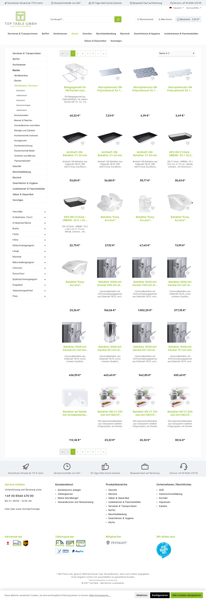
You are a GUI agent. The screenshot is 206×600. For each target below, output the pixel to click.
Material (29, 256)
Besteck (17, 177)
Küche (16, 70)
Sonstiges (18, 200)
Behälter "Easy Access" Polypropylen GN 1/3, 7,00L (180, 218)
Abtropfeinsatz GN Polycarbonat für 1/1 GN (110, 89)
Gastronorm (21, 95)
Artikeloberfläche (29, 222)
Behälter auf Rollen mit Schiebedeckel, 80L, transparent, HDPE (75, 413)
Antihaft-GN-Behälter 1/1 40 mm (110, 154)
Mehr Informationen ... (100, 595)
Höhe (29, 239)
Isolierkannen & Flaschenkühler (29, 188)
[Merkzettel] (145, 19)
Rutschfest (29, 273)
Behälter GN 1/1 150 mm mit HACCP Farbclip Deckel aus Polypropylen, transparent (145, 413)
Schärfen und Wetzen (24, 155)
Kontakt (163, 498)
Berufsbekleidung (22, 171)
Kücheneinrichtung (23, 145)
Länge (29, 251)
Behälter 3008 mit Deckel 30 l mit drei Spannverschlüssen (110, 348)
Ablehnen (141, 595)
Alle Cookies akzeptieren (186, 595)
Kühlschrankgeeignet (29, 245)
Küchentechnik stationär (26, 135)
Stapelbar (29, 284)
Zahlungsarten (65, 493)
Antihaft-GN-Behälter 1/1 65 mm (145, 154)
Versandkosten (111, 574)
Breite (29, 228)
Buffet (16, 59)
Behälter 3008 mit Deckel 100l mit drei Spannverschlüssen (110, 283)
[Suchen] (117, 19)
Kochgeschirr (20, 140)
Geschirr (17, 166)
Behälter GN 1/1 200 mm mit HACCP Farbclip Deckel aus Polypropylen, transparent (180, 413)
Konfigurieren (160, 595)
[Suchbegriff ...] (82, 19)
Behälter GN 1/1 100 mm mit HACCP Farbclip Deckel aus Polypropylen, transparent (110, 413)
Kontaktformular (30, 509)
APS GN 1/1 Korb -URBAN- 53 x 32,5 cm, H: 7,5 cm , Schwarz (180, 154)
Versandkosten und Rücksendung (75, 502)
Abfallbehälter (21, 75)
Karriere (163, 506)
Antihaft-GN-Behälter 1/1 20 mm (75, 154)
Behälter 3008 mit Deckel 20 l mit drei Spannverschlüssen (180, 283)
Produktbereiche (116, 484)
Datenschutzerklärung (170, 493)
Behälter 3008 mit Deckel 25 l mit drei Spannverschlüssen (75, 348)
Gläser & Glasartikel (23, 194)
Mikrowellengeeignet (29, 262)
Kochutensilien (21, 115)
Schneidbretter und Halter (27, 125)
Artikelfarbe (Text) (29, 217)
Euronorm (20, 90)
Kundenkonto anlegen (69, 489)
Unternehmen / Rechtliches (174, 484)
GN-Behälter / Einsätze (26, 85)
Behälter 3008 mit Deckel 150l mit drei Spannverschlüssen (145, 283)
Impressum (164, 502)
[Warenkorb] (188, 19)
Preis (29, 296)
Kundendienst (64, 484)
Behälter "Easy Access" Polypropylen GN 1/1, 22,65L (110, 218)
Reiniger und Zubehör (24, 130)
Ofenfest (29, 267)
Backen (17, 80)
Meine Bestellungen (68, 498)
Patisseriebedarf (22, 161)
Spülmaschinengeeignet (29, 279)
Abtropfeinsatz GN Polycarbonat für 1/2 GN (145, 89)
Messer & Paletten (23, 120)
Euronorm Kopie (23, 105)
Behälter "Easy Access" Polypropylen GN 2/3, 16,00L (75, 283)
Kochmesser (19, 64)
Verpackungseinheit (29, 290)
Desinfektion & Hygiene (25, 183)
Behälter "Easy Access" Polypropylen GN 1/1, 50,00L (145, 218)
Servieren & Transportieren (27, 53)
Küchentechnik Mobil (24, 150)
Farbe (29, 234)
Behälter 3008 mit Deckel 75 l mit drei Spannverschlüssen (180, 348)
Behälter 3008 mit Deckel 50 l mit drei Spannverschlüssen (145, 348)
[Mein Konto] (165, 19)
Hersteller (29, 211)
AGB (161, 489)
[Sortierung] (176, 53)
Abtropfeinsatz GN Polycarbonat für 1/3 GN (180, 89)
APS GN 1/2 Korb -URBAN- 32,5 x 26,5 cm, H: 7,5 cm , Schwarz (75, 218)
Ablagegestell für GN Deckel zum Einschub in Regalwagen (75, 89)
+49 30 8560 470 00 (19, 496)
